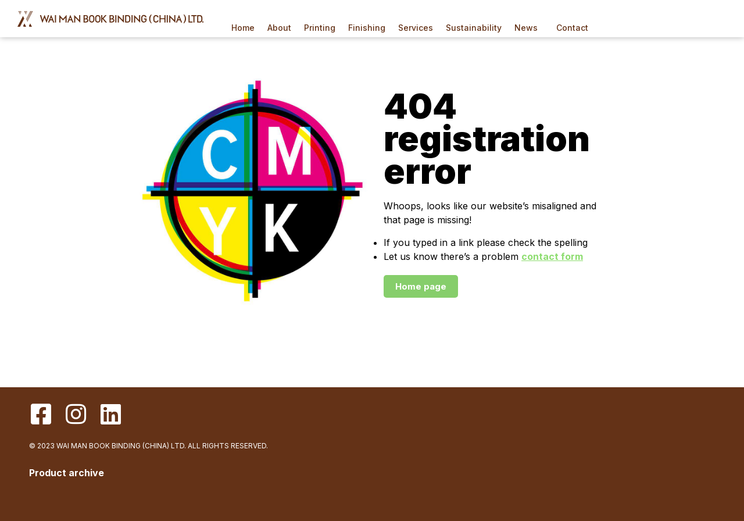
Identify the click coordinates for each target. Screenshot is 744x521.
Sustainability (474, 28)
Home (243, 28)
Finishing (366, 28)
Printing (319, 28)
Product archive (66, 473)
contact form (552, 256)
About (279, 28)
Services (415, 28)
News (528, 28)
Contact (572, 28)
